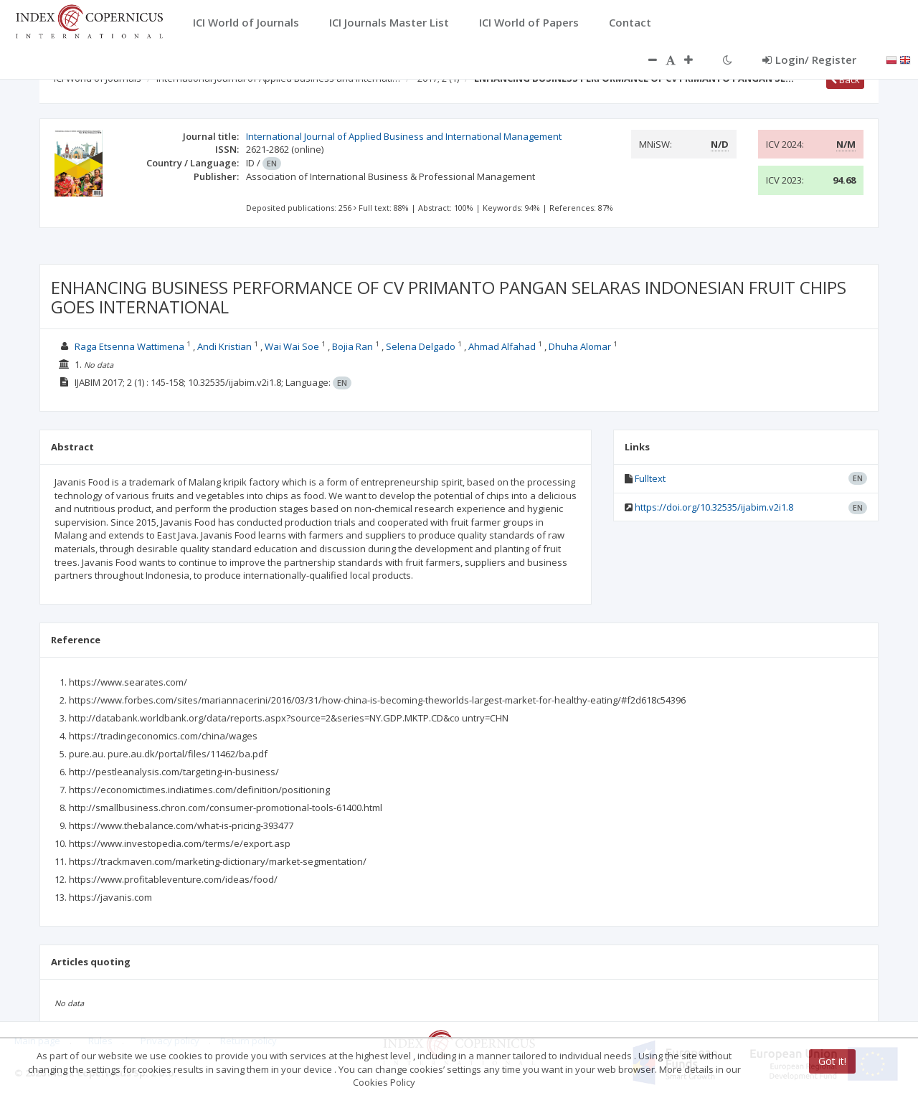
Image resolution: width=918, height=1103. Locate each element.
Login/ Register (809, 59)
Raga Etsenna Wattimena (129, 346)
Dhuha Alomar (580, 346)
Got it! (832, 1061)
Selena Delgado (420, 346)
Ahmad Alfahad (502, 346)
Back (845, 79)
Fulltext (650, 478)
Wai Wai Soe (292, 346)
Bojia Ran (352, 346)
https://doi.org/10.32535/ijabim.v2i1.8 (714, 507)
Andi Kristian (224, 346)
